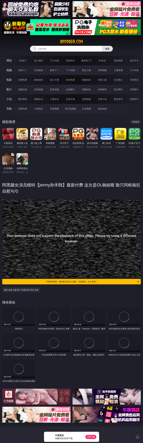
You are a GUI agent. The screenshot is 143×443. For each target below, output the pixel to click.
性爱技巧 (134, 99)
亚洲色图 (38, 89)
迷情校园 (86, 99)
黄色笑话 (118, 99)
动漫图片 (70, 89)
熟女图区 (118, 89)
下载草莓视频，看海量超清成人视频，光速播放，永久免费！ (92, 281)
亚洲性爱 (22, 79)
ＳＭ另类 (134, 70)
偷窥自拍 (22, 89)
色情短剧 (102, 108)
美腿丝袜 (86, 89)
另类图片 (134, 89)
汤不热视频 (70, 108)
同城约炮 (22, 108)
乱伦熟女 (118, 79)
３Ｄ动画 (70, 70)
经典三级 (102, 79)
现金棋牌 (118, 60)
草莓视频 (54, 108)
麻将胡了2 (86, 60)
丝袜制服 (102, 70)
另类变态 (134, 79)
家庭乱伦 (38, 99)
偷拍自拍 (38, 79)
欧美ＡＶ (54, 70)
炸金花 (102, 60)
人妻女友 (54, 99)
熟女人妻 (86, 70)
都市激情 (22, 99)
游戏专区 (70, 60)
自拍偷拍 (38, 70)
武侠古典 (70, 99)
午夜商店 (38, 108)
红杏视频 (86, 108)
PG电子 (22, 60)
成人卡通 (54, 79)
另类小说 (102, 99)
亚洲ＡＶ (22, 70)
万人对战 (54, 60)
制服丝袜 (86, 79)
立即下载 (91, 437)
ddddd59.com (71, 41)
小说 (9, 99)
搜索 (107, 48)
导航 (9, 108)
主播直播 (118, 70)
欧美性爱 (70, 79)
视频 (9, 70)
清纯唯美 (102, 89)
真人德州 (38, 60)
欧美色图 (54, 89)
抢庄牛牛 (134, 60)
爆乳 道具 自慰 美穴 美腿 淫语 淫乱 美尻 (21, 290)
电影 (9, 80)
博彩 (9, 60)
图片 (9, 89)
